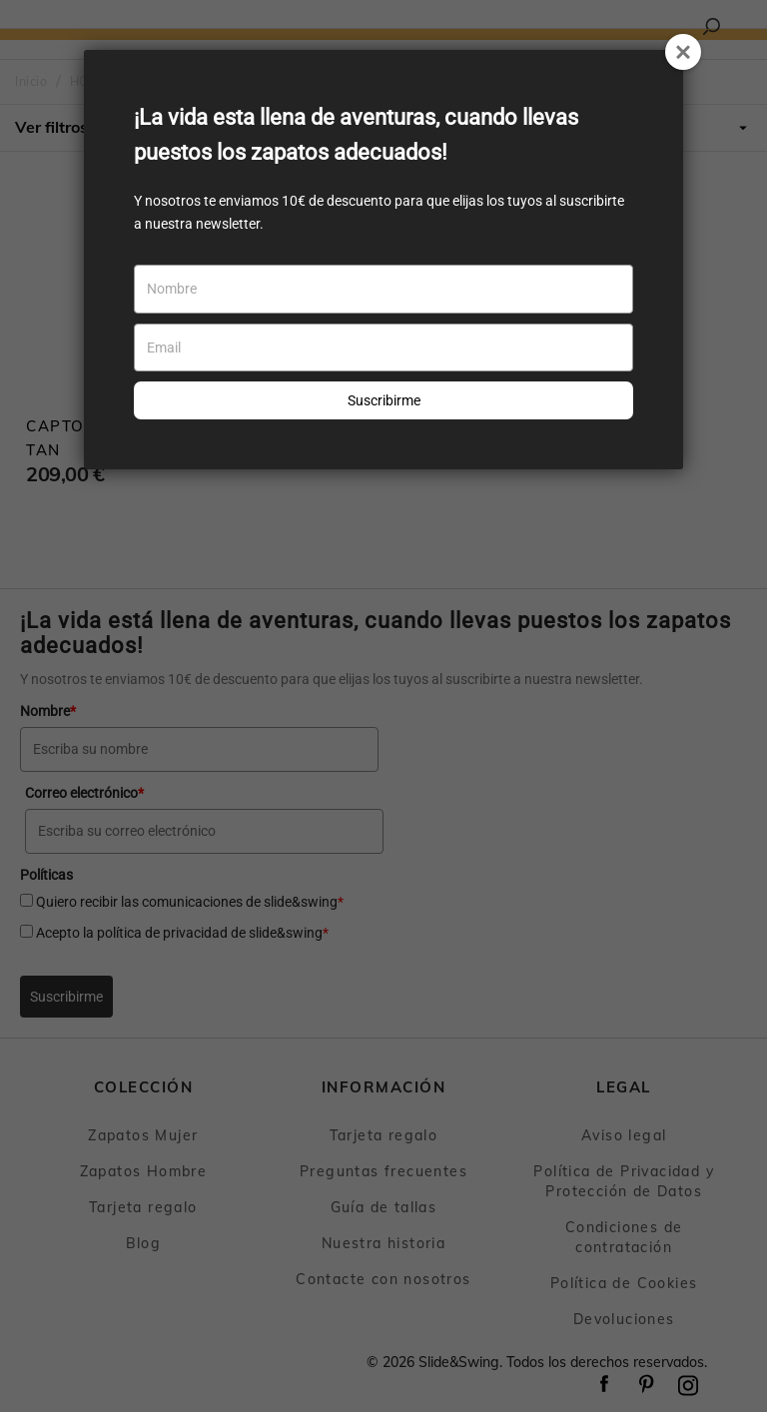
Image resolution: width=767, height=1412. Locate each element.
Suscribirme (384, 400)
